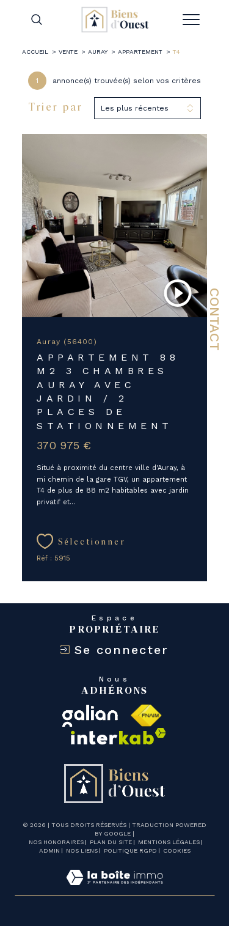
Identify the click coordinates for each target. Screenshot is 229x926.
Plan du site (111, 842)
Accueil (35, 51)
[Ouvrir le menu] (191, 19)
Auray (97, 51)
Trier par (55, 107)
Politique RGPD (130, 850)
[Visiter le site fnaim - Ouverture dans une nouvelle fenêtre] (145, 716)
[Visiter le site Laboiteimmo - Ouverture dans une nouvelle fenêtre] (114, 890)
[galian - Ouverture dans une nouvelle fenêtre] (90, 716)
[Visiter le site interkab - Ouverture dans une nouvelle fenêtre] (118, 736)
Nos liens (82, 850)
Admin (49, 850)
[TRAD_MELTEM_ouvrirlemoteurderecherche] (36, 19)
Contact (214, 319)
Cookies (177, 850)
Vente (68, 51)
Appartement (140, 51)
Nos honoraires (56, 842)
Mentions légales (169, 842)
